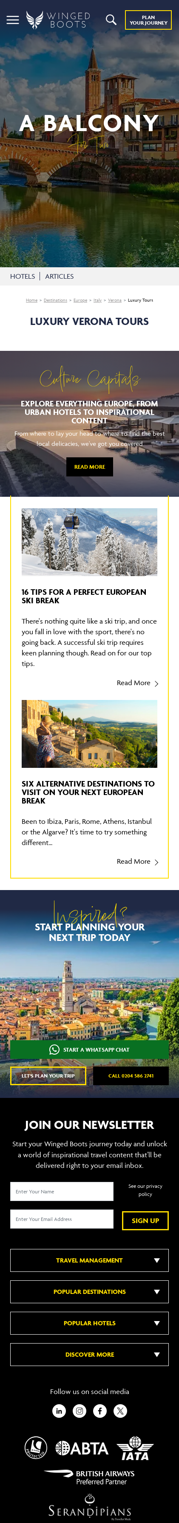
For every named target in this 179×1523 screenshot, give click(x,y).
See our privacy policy (145, 1190)
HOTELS (22, 276)
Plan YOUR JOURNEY (149, 20)
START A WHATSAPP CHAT (89, 1049)
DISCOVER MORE (89, 1354)
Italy (98, 300)
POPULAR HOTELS (90, 1323)
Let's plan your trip (48, 1075)
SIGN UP (145, 1220)
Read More (89, 466)
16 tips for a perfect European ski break (84, 596)
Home (31, 300)
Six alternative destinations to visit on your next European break (88, 792)
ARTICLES (59, 276)
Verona (115, 300)
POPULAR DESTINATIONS (90, 1292)
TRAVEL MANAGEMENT (89, 1260)
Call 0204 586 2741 (130, 1075)
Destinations (55, 300)
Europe (80, 300)
